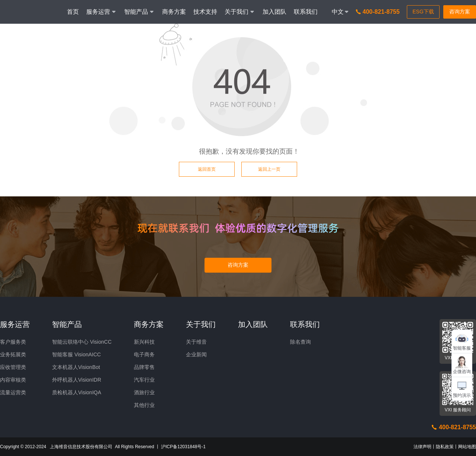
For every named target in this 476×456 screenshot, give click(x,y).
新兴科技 (144, 342)
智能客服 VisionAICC (76, 354)
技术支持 (205, 12)
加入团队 (274, 12)
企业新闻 (196, 354)
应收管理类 (13, 367)
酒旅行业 (144, 392)
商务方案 (174, 12)
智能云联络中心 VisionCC (82, 342)
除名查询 (300, 342)
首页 (73, 12)
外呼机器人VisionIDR (76, 380)
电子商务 (144, 354)
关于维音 (196, 342)
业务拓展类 (13, 354)
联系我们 (306, 12)
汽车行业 (144, 380)
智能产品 (67, 324)
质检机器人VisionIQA (76, 392)
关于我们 (201, 324)
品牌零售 (144, 367)
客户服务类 (13, 342)
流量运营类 (13, 392)
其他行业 (144, 405)
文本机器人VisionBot (76, 367)
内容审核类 (13, 380)
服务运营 (15, 324)
